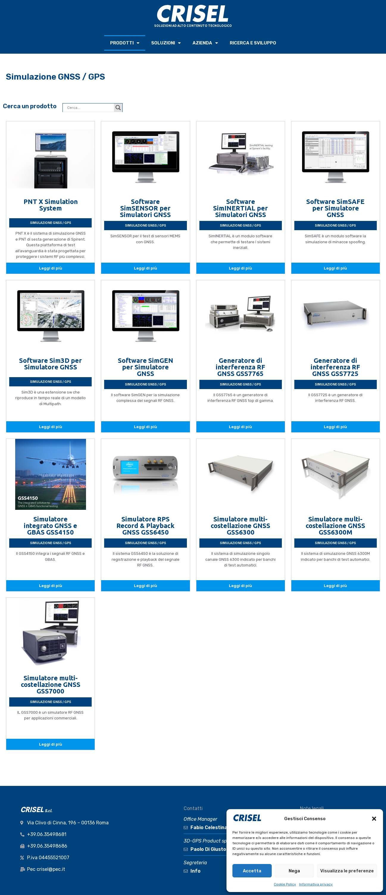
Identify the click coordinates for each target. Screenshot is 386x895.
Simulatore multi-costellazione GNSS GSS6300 (240, 525)
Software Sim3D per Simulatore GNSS (50, 364)
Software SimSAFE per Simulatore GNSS (335, 208)
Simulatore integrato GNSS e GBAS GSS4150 (50, 525)
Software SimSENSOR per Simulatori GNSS (145, 208)
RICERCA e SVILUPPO (253, 43)
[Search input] (89, 107)
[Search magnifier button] (118, 107)
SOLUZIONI (166, 43)
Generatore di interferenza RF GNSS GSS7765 (240, 367)
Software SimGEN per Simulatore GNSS (145, 367)
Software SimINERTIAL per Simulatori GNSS (240, 208)
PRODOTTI (124, 43)
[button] (374, 819)
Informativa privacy (316, 884)
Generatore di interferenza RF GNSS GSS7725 (335, 367)
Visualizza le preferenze (347, 871)
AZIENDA (205, 43)
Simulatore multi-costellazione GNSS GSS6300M (335, 525)
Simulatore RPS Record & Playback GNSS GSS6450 (145, 525)
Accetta (252, 871)
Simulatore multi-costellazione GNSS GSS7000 (50, 684)
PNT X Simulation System (51, 205)
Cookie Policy (285, 884)
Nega (294, 871)
